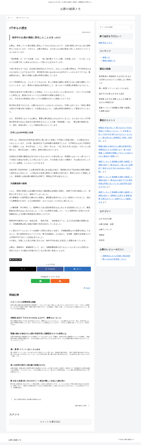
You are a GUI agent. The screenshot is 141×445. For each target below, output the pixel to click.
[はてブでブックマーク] (77, 269)
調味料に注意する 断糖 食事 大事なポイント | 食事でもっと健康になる (115, 199)
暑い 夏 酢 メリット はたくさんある (114, 88)
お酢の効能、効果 (15, 259)
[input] (115, 27)
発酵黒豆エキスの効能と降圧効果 (116, 256)
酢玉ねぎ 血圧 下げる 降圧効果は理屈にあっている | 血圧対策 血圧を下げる (115, 183)
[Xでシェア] (23, 269)
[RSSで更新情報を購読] (53, 281)
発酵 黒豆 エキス (105, 43)
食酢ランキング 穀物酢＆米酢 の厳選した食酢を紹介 (115, 109)
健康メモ (106, 57)
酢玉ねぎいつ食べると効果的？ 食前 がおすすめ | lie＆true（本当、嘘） (115, 168)
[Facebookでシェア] (50, 269)
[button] (131, 27)
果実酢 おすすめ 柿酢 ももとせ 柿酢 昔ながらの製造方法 (115, 100)
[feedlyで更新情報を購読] (48, 281)
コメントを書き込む (50, 424)
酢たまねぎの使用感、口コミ (115, 259)
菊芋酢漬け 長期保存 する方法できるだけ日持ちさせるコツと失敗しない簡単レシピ (115, 79)
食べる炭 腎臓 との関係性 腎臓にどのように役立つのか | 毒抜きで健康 (115, 153)
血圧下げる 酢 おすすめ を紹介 (111, 94)
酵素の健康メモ (109, 61)
